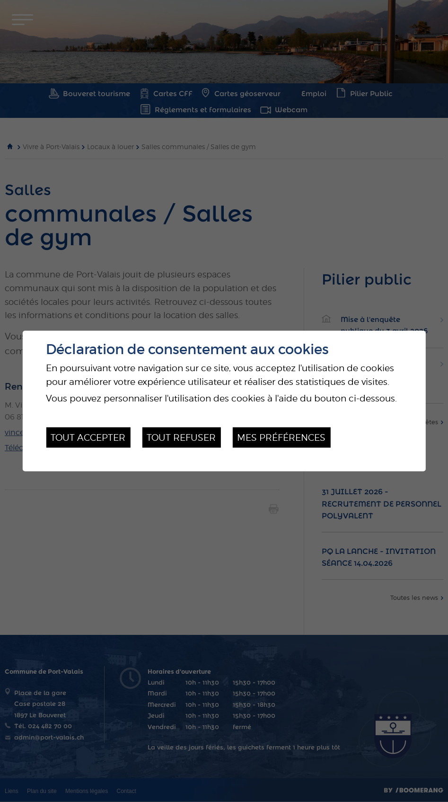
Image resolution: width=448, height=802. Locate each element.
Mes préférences (281, 437)
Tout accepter (88, 437)
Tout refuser (181, 437)
